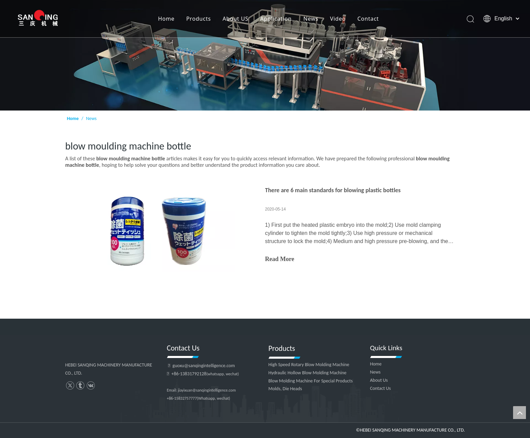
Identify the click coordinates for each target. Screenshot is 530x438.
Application (276, 18)
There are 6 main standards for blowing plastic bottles (333, 190)
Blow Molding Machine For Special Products (311, 381)
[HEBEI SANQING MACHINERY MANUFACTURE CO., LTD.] (265, 55)
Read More (279, 259)
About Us (379, 380)
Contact (368, 18)
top (519, 412)
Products (198, 18)
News (310, 18)
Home (166, 18)
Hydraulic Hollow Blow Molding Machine (308, 373)
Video (337, 18)
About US (235, 18)
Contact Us (380, 388)
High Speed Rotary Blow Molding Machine (309, 364)
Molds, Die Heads (285, 389)
